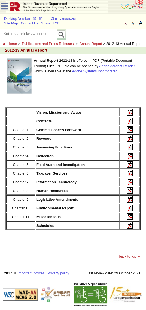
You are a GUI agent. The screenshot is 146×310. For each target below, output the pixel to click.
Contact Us (29, 23)
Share (46, 23)
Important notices (31, 273)
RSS (57, 23)
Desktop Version (17, 19)
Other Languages (63, 18)
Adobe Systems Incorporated (95, 71)
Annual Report (91, 44)
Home (12, 44)
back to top (127, 256)
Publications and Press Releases (48, 44)
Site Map (11, 23)
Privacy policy (58, 273)
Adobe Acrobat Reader (117, 66)
